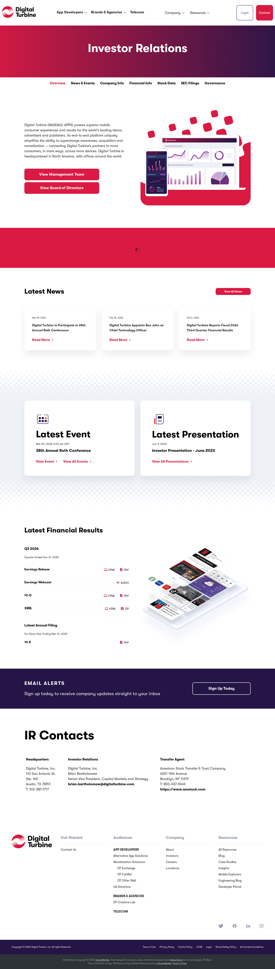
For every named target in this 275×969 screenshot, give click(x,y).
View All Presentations (170, 461)
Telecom (137, 12)
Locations (172, 868)
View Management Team (61, 174)
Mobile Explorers (230, 874)
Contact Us (68, 849)
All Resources (228, 849)
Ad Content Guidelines (251, 947)
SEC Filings (190, 83)
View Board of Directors (62, 188)
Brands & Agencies (106, 12)
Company (172, 13)
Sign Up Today (221, 688)
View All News (233, 291)
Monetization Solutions (129, 862)
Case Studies (227, 862)
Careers (171, 862)
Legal (209, 947)
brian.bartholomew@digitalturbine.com (101, 784)
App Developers (70, 12)
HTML (110, 569)
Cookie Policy (185, 947)
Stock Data (166, 83)
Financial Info (140, 83)
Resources (198, 13)
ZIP (124, 608)
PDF (124, 569)
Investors (172, 856)
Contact (264, 13)
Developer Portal (230, 887)
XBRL (28, 608)
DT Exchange (126, 868)
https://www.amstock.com (182, 789)
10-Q (28, 595)
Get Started (71, 837)
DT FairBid (125, 874)
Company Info (112, 83)
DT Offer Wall (127, 880)
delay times (176, 960)
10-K (27, 642)
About (170, 849)
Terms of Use (149, 947)
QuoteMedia (102, 960)
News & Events (83, 83)
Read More (41, 340)
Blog (222, 856)
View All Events (75, 461)
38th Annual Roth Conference (63, 450)
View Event (45, 461)
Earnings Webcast (37, 582)
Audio (122, 582)
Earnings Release (37, 569)
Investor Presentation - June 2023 (183, 450)
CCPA (199, 947)
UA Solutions (122, 887)
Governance (215, 83)
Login (245, 13)
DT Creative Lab (124, 902)
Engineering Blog (230, 880)
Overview (58, 83)
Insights (224, 868)
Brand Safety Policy (226, 947)
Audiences (122, 837)
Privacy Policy (167, 947)
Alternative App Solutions (130, 856)
